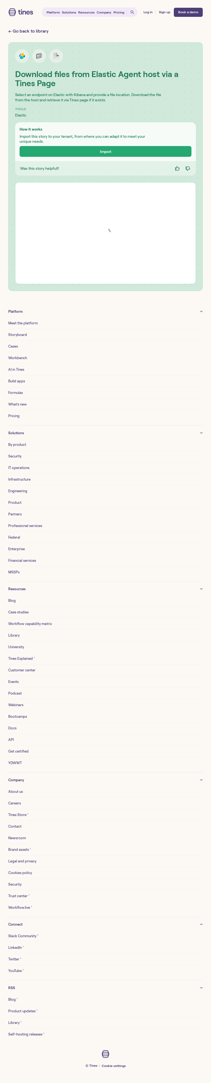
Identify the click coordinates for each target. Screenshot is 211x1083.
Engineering (17, 491)
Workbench (17, 358)
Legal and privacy (22, 861)
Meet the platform (23, 323)
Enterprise (16, 549)
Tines (93, 1065)
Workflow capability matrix (30, 624)
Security (14, 456)
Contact (14, 826)
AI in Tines (16, 369)
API (11, 740)
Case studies (18, 612)
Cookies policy (20, 873)
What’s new (17, 404)
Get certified (18, 751)
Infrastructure (19, 479)
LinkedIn (16, 947)
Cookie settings (114, 1066)
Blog (12, 601)
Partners (15, 514)
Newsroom (17, 838)
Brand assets (19, 849)
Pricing (14, 416)
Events (13, 682)
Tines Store (18, 814)
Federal (14, 537)
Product (14, 503)
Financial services (22, 560)
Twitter (14, 959)
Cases (13, 346)
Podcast (15, 693)
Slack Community (23, 935)
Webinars (15, 705)
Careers (14, 803)
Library (14, 635)
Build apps (16, 381)
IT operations (18, 468)
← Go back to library (28, 31)
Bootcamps (17, 716)
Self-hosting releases (26, 1034)
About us (15, 792)
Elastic (20, 115)
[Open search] (132, 12)
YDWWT (15, 763)
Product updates (23, 1010)
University (16, 647)
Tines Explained (21, 658)
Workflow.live (20, 907)
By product (17, 445)
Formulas (15, 393)
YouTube (16, 970)
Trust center (19, 895)
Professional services (25, 526)
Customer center (22, 670)
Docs (12, 728)
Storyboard (17, 335)
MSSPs (14, 572)
